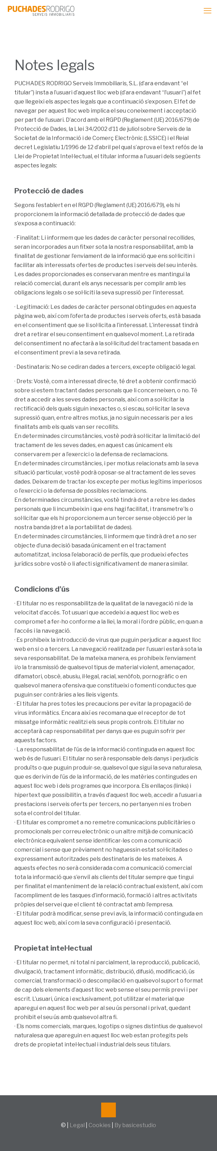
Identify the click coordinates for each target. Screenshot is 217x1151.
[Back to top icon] (108, 1110)
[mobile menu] (208, 10)
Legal (77, 1125)
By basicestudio (135, 1125)
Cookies (100, 1125)
